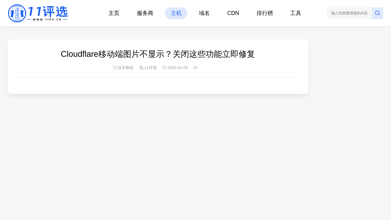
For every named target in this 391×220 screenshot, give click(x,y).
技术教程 (125, 67)
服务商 (145, 13)
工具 (295, 13)
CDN (233, 13)
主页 (113, 13)
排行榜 (265, 13)
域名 (204, 13)
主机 (176, 13)
